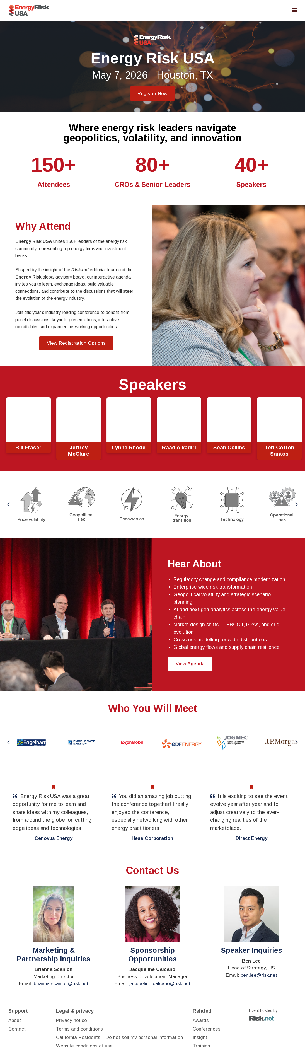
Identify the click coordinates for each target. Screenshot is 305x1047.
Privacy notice (71, 1020)
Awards (201, 1020)
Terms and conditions (79, 1029)
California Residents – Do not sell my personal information (119, 1037)
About (14, 1020)
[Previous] (9, 504)
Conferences (207, 1029)
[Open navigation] (294, 10)
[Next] (296, 504)
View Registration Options (76, 343)
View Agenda (190, 663)
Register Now (152, 93)
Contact (17, 1029)
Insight (200, 1037)
